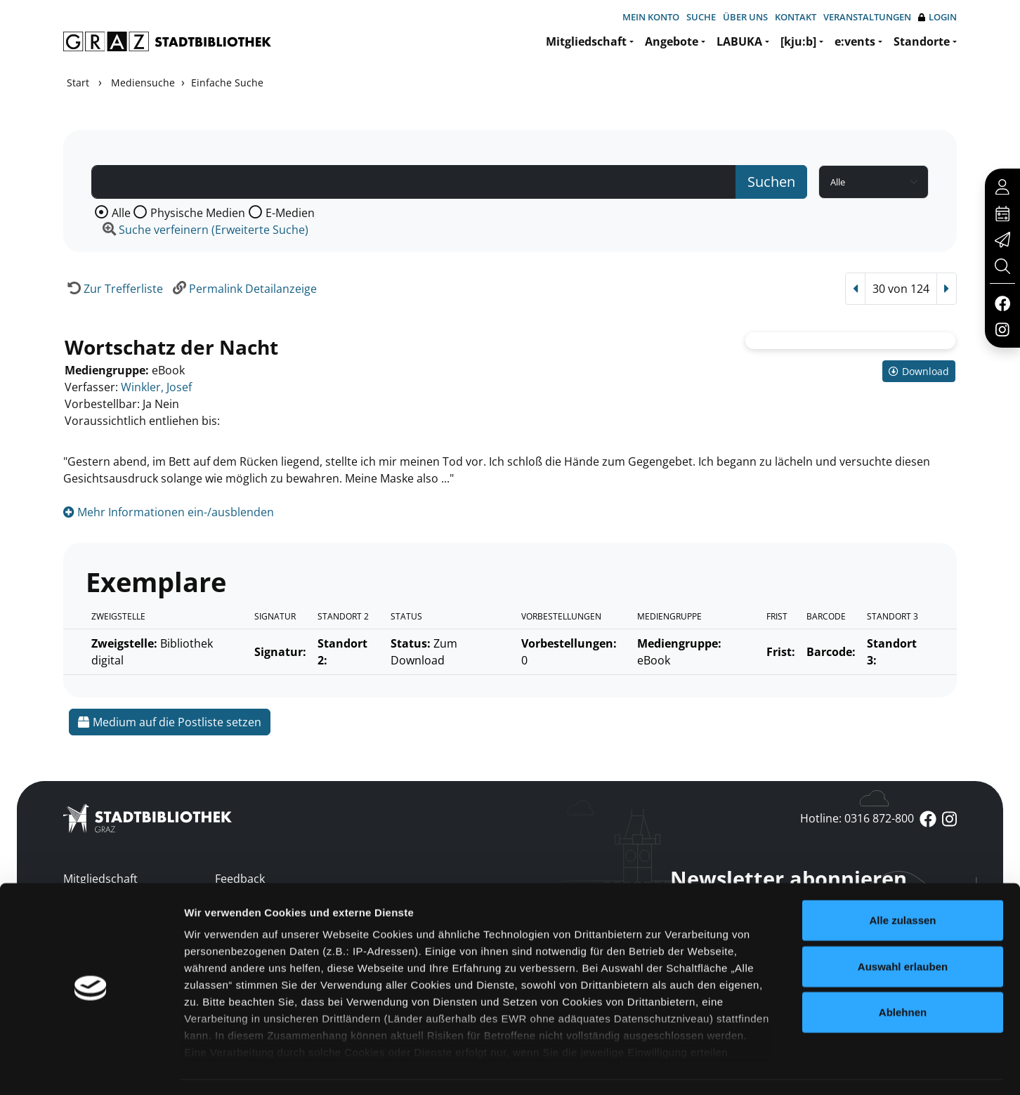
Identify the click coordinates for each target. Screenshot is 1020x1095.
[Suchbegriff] (413, 182)
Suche (701, 17)
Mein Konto (650, 17)
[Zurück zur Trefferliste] (113, 288)
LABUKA (739, 41)
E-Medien (290, 213)
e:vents (855, 41)
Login (937, 17)
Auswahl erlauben (903, 926)
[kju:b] (798, 41)
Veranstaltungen (867, 17)
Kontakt (795, 17)
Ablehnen (903, 972)
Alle (121, 213)
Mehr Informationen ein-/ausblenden (168, 512)
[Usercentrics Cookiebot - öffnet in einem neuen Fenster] (91, 1067)
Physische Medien (197, 213)
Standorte (922, 41)
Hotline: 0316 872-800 (857, 818)
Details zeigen (747, 1067)
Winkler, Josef (156, 387)
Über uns (745, 17)
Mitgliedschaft (586, 41)
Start (78, 82)
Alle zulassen (902, 880)
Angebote (671, 41)
